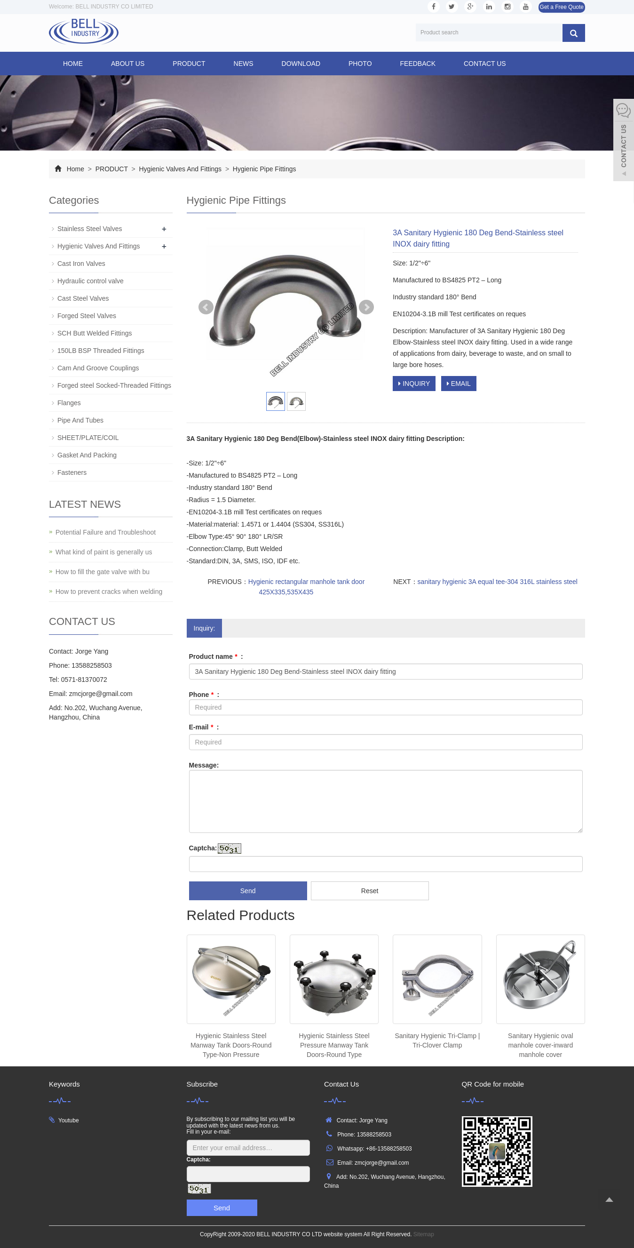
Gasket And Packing (87, 455)
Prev (206, 307)
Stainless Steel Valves (89, 228)
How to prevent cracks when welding (108, 591)
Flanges (69, 403)
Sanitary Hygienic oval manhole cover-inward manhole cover (540, 1045)
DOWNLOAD (301, 63)
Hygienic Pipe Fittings (263, 169)
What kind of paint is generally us (103, 552)
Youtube (68, 1120)
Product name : (216, 656)
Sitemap (423, 1234)
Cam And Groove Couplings (98, 368)
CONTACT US (485, 63)
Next (366, 307)
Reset (370, 891)
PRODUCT (189, 63)
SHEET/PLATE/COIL (88, 437)
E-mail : (204, 727)
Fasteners (72, 472)
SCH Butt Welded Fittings (94, 333)
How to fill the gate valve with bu (102, 572)
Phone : (204, 694)
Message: (204, 765)
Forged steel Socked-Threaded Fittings (114, 385)
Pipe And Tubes (80, 420)
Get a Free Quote (562, 7)
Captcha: (203, 848)
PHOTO (360, 63)
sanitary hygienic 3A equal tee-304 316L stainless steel (498, 581)
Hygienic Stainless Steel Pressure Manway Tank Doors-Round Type (334, 1045)
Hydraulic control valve (90, 281)
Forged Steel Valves (86, 316)
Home (73, 63)
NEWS (244, 63)
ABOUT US (127, 63)
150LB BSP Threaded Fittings (100, 350)
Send (248, 891)
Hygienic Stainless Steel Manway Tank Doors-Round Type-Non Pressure (231, 1045)
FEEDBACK (418, 63)
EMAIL (459, 383)
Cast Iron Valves (81, 263)
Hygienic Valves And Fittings (180, 169)
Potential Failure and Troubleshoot (105, 532)
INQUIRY (414, 383)
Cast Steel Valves (83, 298)
